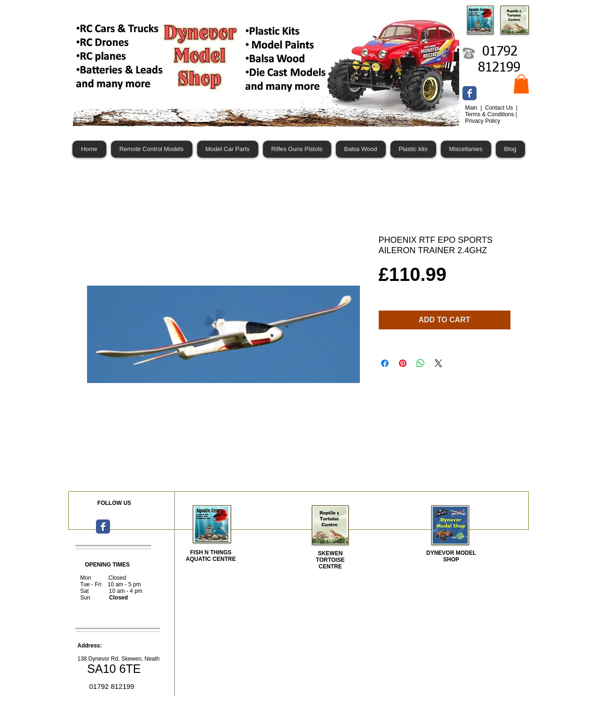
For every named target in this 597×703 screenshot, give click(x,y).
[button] (521, 84)
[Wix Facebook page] (469, 93)
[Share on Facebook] (384, 363)
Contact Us (500, 107)
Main (472, 107)
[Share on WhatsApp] (420, 363)
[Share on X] (438, 363)
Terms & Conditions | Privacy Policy (491, 117)
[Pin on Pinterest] (402, 363)
